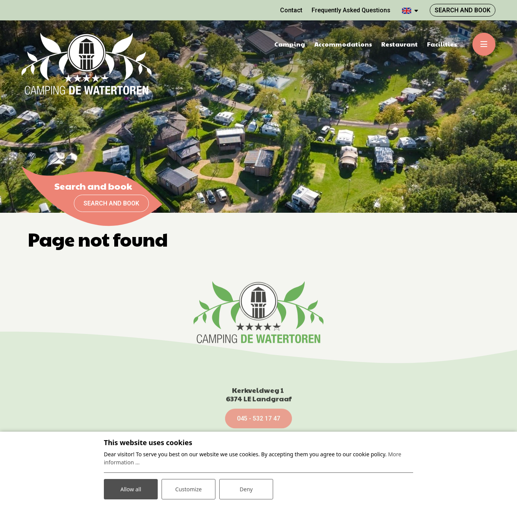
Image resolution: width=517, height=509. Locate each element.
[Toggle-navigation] (483, 44)
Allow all (130, 489)
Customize (188, 489)
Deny (246, 489)
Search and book (111, 203)
